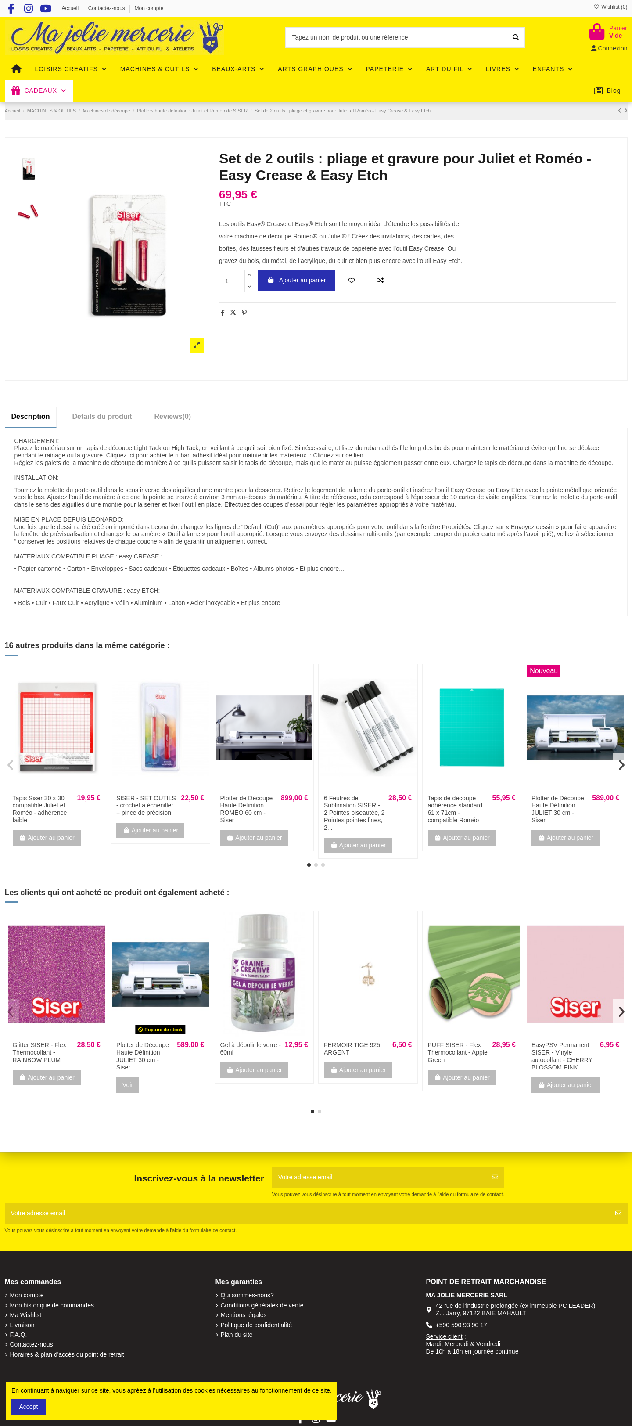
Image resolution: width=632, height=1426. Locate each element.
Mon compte (149, 8)
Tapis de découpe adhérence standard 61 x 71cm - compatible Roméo (455, 809)
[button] (309, 865)
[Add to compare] (380, 281)
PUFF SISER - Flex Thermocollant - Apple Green (458, 1052)
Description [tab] (30, 416)
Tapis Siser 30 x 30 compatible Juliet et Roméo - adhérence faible (40, 809)
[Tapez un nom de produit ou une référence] (515, 37)
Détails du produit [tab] (102, 416)
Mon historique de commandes (52, 1305)
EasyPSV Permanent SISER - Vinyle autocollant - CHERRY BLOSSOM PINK (561, 1055)
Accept (28, 1406)
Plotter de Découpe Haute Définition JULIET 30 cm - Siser (557, 809)
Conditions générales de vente (262, 1305)
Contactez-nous (107, 8)
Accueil (70, 8)
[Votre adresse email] (379, 1177)
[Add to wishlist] (351, 281)
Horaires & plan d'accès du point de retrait (67, 1354)
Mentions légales (244, 1314)
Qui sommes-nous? (247, 1295)
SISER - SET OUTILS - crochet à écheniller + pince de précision (146, 806)
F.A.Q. (18, 1334)
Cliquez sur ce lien (338, 455)
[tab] (173, 417)
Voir (127, 1084)
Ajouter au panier (296, 280)
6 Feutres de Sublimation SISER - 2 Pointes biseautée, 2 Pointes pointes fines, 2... (354, 813)
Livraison (22, 1325)
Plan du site (237, 1334)
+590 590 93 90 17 (461, 1325)
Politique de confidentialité (256, 1325)
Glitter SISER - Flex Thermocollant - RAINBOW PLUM (39, 1052)
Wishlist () (610, 7)
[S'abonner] (495, 1177)
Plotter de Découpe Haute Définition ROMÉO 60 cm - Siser (246, 809)
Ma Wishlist (26, 1314)
